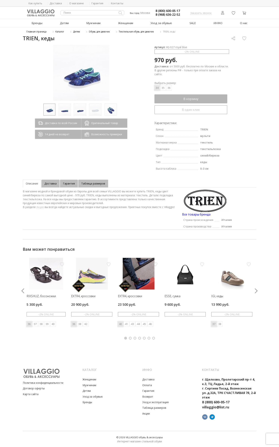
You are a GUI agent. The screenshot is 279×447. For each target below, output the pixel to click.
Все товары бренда (196, 214)
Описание (32, 183)
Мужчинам (93, 23)
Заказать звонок (201, 13)
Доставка (50, 183)
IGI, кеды (217, 296)
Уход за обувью (161, 23)
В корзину (190, 99)
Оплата (147, 385)
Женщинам (125, 23)
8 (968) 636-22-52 (168, 14)
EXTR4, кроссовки (83, 296)
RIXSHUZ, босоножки (41, 296)
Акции (40, 207)
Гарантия (69, 183)
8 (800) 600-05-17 (168, 11)
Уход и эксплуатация (155, 402)
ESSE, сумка (172, 296)
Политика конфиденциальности (43, 383)
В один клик (191, 110)
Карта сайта (30, 394)
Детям (64, 23)
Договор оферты (34, 388)
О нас (243, 23)
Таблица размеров (93, 183)
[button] (125, 338)
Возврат (147, 396)
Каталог (59, 31)
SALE (193, 23)
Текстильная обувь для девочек (136, 31)
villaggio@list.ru (215, 407)
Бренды (37, 23)
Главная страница (36, 31)
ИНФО (217, 23)
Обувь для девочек (99, 31)
